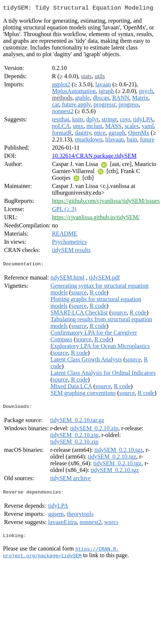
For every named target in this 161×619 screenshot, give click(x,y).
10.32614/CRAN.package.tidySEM (94, 157)
